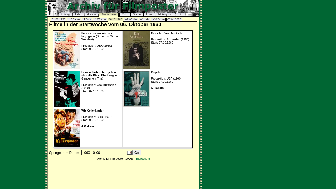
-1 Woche (100, 19)
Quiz (124, 14)
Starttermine (109, 14)
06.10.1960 (115, 19)
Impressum (142, 158)
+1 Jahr (144, 19)
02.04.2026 (174, 19)
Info (180, 14)
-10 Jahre (74, 19)
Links (149, 14)
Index (78, 14)
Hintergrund (165, 14)
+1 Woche (131, 19)
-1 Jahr (87, 19)
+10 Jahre (158, 19)
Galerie (91, 14)
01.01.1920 (58, 19)
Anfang (65, 14)
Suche (137, 14)
